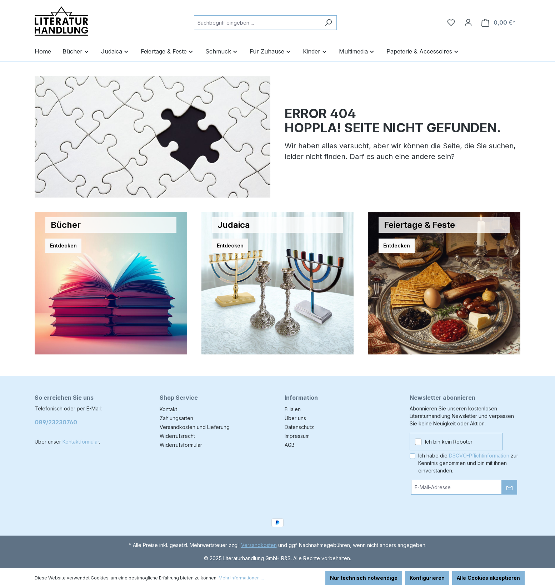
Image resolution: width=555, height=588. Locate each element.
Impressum (297, 436)
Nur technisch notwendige (364, 578)
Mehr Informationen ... (241, 578)
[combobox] (257, 22)
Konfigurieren (427, 578)
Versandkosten (259, 545)
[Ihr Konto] (468, 22)
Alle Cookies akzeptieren (488, 578)
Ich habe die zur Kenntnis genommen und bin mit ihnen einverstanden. (468, 463)
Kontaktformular (80, 442)
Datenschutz (299, 427)
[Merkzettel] (451, 22)
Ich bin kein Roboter (448, 442)
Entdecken (63, 245)
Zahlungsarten (176, 418)
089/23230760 (56, 422)
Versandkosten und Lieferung (195, 427)
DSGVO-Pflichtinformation (479, 455)
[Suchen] (328, 22)
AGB (290, 445)
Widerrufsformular (181, 445)
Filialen (293, 409)
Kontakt (168, 409)
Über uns (295, 418)
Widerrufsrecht (177, 436)
